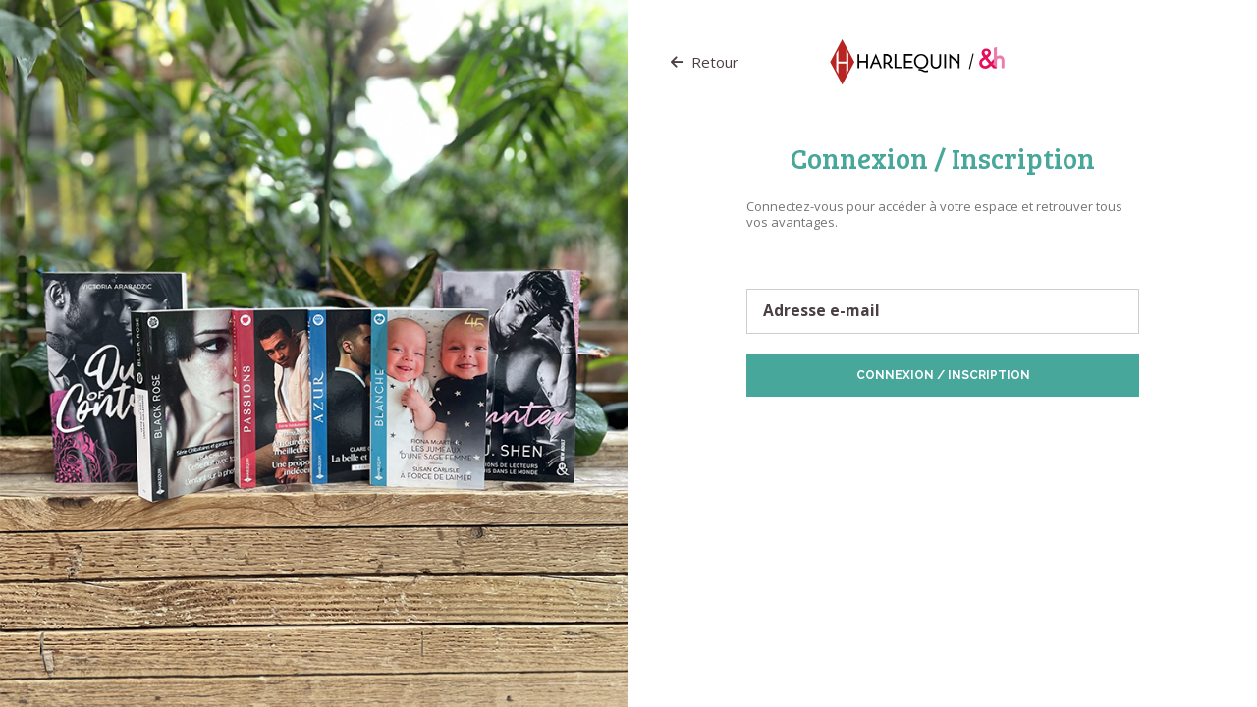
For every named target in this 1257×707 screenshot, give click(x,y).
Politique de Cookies (1021, 427)
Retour (704, 62)
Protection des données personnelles (858, 427)
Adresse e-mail (821, 311)
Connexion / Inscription (943, 375)
